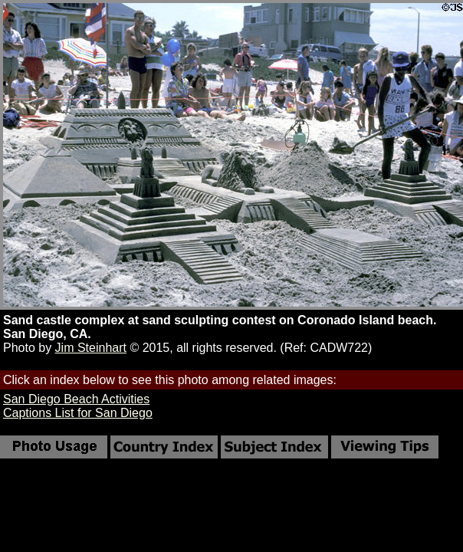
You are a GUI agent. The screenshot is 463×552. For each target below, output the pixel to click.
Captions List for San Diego (78, 412)
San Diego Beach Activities (76, 399)
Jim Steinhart (90, 347)
